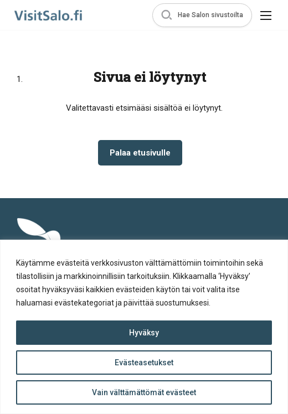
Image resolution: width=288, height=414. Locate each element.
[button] (202, 15)
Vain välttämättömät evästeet (144, 392)
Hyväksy (144, 332)
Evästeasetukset (144, 362)
